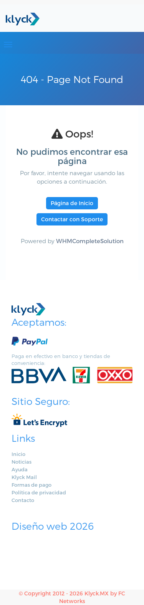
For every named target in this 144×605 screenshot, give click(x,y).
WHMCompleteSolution (90, 240)
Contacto (23, 500)
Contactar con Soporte (72, 219)
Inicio (18, 454)
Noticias (21, 462)
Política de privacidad (39, 492)
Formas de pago (31, 485)
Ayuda (20, 469)
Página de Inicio (72, 203)
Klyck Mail (24, 477)
